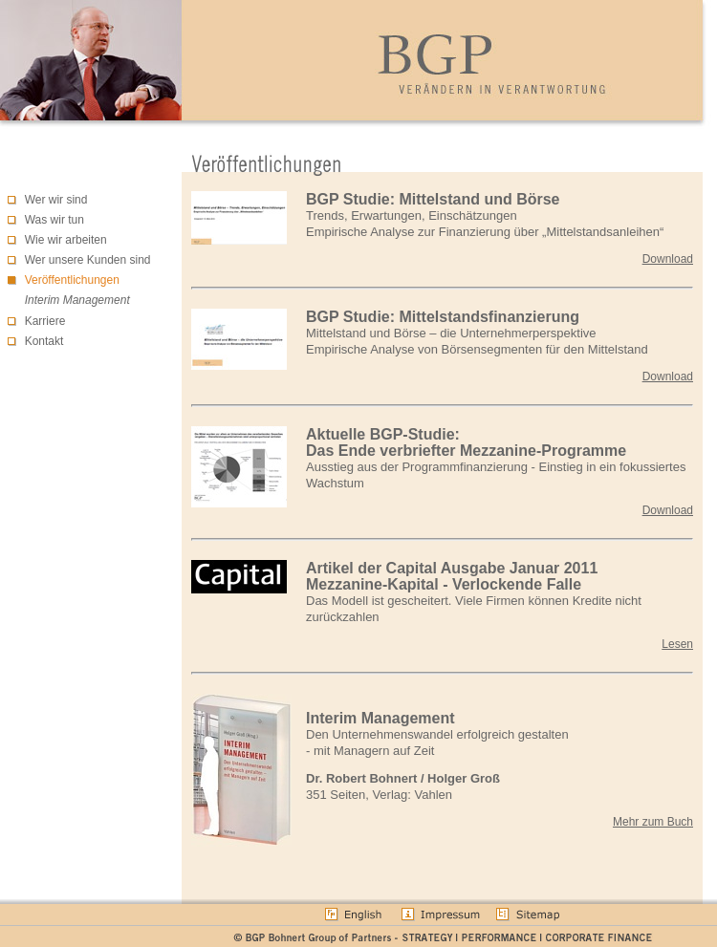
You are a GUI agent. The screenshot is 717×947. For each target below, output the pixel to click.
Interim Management (77, 300)
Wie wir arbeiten (66, 240)
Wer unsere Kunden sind (88, 260)
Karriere (45, 321)
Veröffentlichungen (72, 280)
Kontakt (44, 341)
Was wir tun (54, 219)
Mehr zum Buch (653, 822)
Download (667, 259)
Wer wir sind (56, 199)
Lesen (677, 644)
